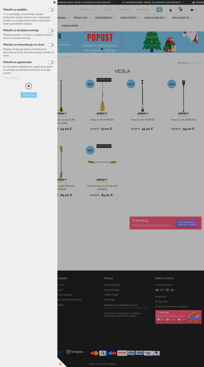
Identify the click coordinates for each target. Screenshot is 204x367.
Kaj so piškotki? (11, 78)
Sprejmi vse (29, 95)
